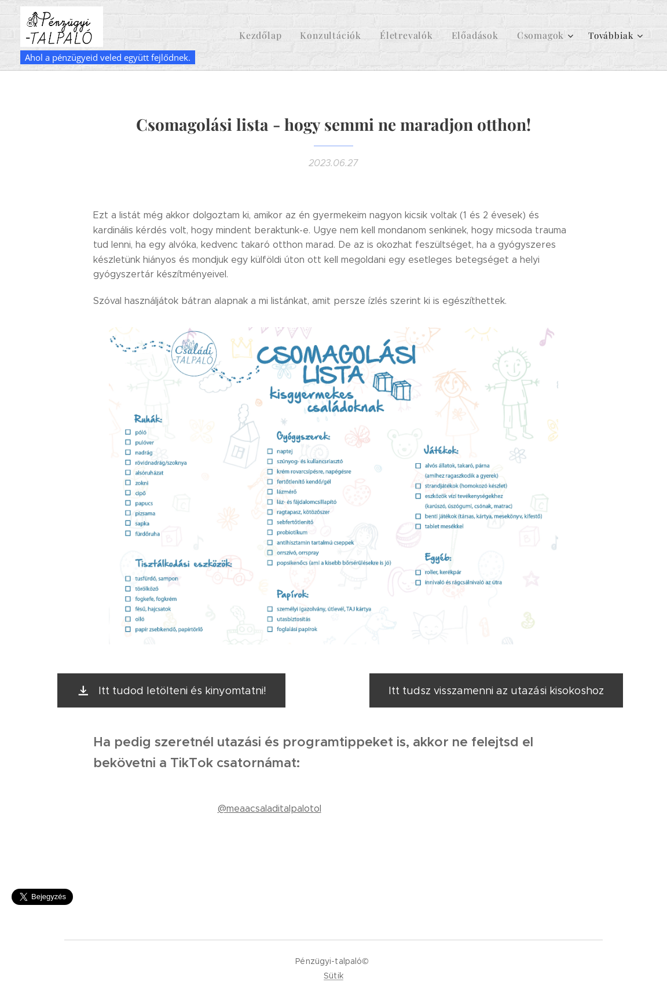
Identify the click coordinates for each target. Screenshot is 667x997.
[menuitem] (279, 35)
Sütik (333, 975)
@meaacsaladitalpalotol (269, 808)
